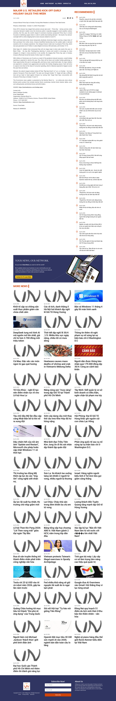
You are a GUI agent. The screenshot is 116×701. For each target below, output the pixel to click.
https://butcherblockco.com (26, 102)
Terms (19, 694)
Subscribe (58, 695)
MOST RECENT (49, 3)
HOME (42, 3)
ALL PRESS (58, 3)
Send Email (20, 94)
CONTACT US (67, 3)
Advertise (32, 694)
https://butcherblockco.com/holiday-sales (31, 87)
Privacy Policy (25, 694)
